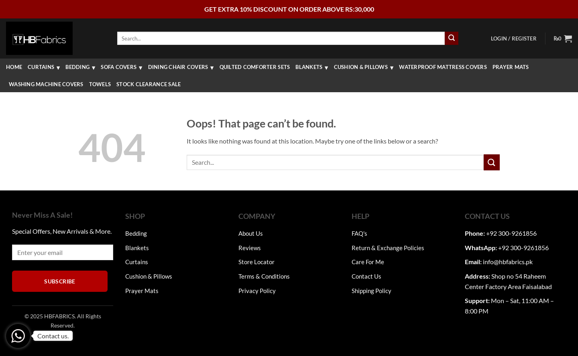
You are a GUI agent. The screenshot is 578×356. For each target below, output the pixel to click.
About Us (250, 233)
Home (14, 67)
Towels (100, 84)
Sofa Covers (118, 67)
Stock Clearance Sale (148, 84)
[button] (514, 38)
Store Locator (256, 261)
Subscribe (59, 281)
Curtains (41, 67)
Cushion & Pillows (361, 67)
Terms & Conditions (264, 276)
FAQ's (359, 233)
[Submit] (451, 38)
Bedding (77, 67)
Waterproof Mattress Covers (443, 67)
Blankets (308, 67)
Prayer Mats (511, 67)
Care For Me (368, 261)
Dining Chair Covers (178, 67)
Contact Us (366, 276)
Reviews (249, 247)
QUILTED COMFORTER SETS (255, 67)
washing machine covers (46, 84)
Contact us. (53, 336)
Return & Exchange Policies (388, 247)
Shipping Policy (371, 290)
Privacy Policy (257, 290)
